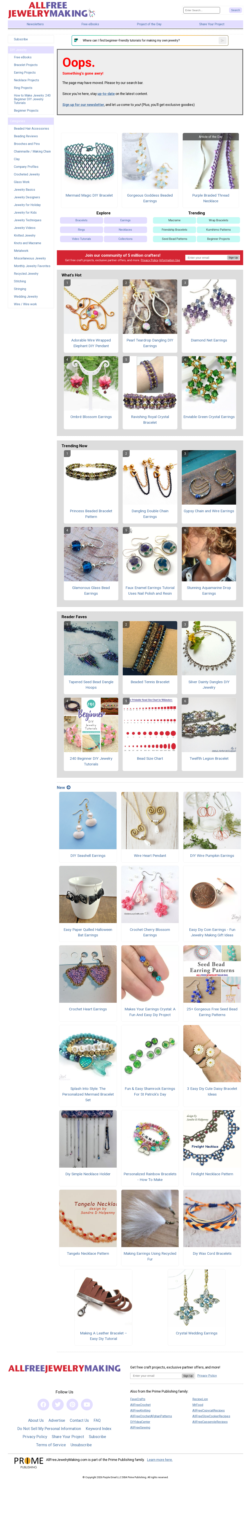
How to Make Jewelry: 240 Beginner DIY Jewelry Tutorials (32, 99)
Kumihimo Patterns (218, 229)
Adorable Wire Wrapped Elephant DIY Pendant (91, 343)
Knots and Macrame (27, 243)
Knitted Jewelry (24, 235)
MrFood (197, 1405)
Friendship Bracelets (174, 229)
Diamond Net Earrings (209, 340)
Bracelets (81, 220)
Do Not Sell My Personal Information (49, 1428)
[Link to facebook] (43, 1404)
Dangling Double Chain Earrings (150, 514)
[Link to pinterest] (72, 1404)
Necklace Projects (26, 80)
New (64, 787)
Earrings (125, 220)
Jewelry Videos (24, 228)
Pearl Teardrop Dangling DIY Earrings (149, 343)
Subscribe (21, 39)
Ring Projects (23, 88)
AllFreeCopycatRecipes (208, 1410)
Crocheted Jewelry (27, 174)
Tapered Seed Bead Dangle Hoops (91, 685)
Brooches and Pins (27, 144)
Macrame (174, 220)
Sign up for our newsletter (83, 105)
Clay (17, 159)
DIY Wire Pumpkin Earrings (212, 855)
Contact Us (79, 1420)
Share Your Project (68, 1436)
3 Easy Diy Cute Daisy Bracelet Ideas (212, 1091)
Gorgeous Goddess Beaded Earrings (150, 198)
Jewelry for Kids (25, 212)
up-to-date (106, 94)
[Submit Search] (235, 10)
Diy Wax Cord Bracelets (212, 1253)
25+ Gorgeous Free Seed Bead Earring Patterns (212, 1012)
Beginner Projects (26, 110)
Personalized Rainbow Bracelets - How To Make (150, 1177)
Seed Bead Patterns (174, 239)
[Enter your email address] (156, 1376)
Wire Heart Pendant (150, 855)
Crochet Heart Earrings (88, 1009)
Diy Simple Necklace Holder (88, 1174)
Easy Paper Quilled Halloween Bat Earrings (88, 932)
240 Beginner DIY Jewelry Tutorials (91, 761)
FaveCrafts (137, 1399)
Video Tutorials (81, 239)
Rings (81, 229)
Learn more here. (160, 1460)
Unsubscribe (81, 1445)
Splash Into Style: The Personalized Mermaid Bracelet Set (88, 1094)
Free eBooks (23, 57)
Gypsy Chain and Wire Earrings (209, 511)
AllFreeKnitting (140, 1410)
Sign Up (233, 257)
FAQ (97, 1420)
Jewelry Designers (27, 197)
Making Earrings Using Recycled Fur (150, 1256)
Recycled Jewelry (26, 274)
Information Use (169, 260)
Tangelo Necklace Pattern (88, 1253)
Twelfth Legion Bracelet (209, 758)
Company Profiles (26, 167)
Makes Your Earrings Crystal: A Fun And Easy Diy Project (150, 1012)
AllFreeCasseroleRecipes (210, 1422)
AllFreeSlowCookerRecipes (211, 1416)
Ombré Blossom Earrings (91, 417)
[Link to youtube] (87, 1404)
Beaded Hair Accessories (31, 128)
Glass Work (22, 182)
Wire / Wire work (25, 304)
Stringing (20, 289)
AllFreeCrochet (140, 1405)
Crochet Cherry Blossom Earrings (150, 932)
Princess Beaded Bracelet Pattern (91, 514)
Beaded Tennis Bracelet (150, 682)
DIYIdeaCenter (140, 1422)
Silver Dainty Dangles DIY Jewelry (209, 685)
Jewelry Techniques (27, 220)
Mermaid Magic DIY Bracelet (89, 195)
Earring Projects (25, 72)
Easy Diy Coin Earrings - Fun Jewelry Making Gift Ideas (212, 932)
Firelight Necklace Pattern (212, 1174)
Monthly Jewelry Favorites (32, 266)
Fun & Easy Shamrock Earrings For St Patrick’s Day (150, 1091)
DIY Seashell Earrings (87, 855)
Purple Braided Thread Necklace (210, 198)
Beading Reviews (26, 136)
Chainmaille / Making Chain (32, 151)
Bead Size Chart (150, 758)
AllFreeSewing (140, 1427)
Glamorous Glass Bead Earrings (91, 590)
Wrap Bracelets (218, 220)
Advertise (56, 1420)
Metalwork (21, 251)
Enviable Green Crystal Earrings (209, 417)
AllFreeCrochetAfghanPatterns (151, 1416)
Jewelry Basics (24, 190)
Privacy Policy (149, 260)
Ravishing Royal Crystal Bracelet (150, 420)
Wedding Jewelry (26, 296)
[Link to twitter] (58, 1404)
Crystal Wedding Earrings (196, 1333)
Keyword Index (98, 1428)
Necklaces (125, 229)
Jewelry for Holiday (27, 205)
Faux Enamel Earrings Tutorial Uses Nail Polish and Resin (150, 590)
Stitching (20, 281)
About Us (36, 1420)
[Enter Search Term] (201, 10)
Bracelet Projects (26, 65)
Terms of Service (51, 1445)
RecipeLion (200, 1399)
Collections (125, 239)
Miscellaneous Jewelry (30, 258)
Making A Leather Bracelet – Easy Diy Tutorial (103, 1336)
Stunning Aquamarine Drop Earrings (209, 590)
